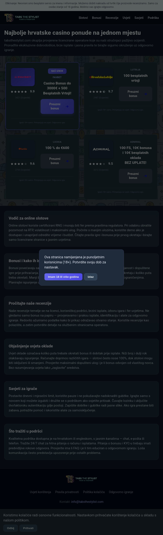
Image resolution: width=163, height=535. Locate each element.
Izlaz (91, 276)
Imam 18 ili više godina (63, 276)
